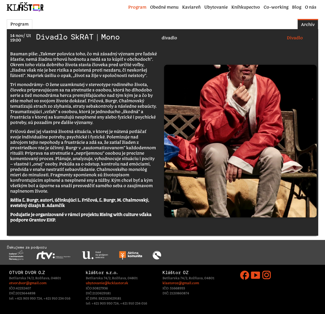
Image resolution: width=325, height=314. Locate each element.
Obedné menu (164, 7)
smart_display (255, 275)
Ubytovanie (216, 7)
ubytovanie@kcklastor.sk (107, 283)
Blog (296, 7)
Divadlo (295, 37)
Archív (308, 24)
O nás (310, 7)
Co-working (276, 7)
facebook (244, 275)
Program (137, 7)
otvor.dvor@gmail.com (27, 283)
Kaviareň (191, 7)
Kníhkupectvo (245, 7)
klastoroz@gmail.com (180, 283)
